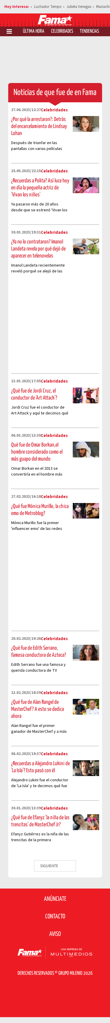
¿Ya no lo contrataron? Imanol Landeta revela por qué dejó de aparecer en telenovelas (38, 249)
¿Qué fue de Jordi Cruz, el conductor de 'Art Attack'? (34, 394)
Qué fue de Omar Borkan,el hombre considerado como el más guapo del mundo (36, 452)
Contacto (55, 917)
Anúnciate (55, 899)
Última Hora (33, 31)
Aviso (55, 934)
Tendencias (89, 31)
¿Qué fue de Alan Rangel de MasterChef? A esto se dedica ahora (37, 709)
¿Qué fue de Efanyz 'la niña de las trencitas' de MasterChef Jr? (40, 821)
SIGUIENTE (49, 865)
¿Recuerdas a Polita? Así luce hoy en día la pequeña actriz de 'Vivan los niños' (40, 188)
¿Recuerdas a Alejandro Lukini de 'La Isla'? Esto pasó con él (40, 767)
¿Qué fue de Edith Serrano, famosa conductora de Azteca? (38, 651)
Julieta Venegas (79, 6)
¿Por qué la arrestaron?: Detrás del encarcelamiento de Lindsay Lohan (39, 126)
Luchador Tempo (48, 6)
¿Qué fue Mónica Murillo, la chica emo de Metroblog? (40, 510)
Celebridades (62, 31)
